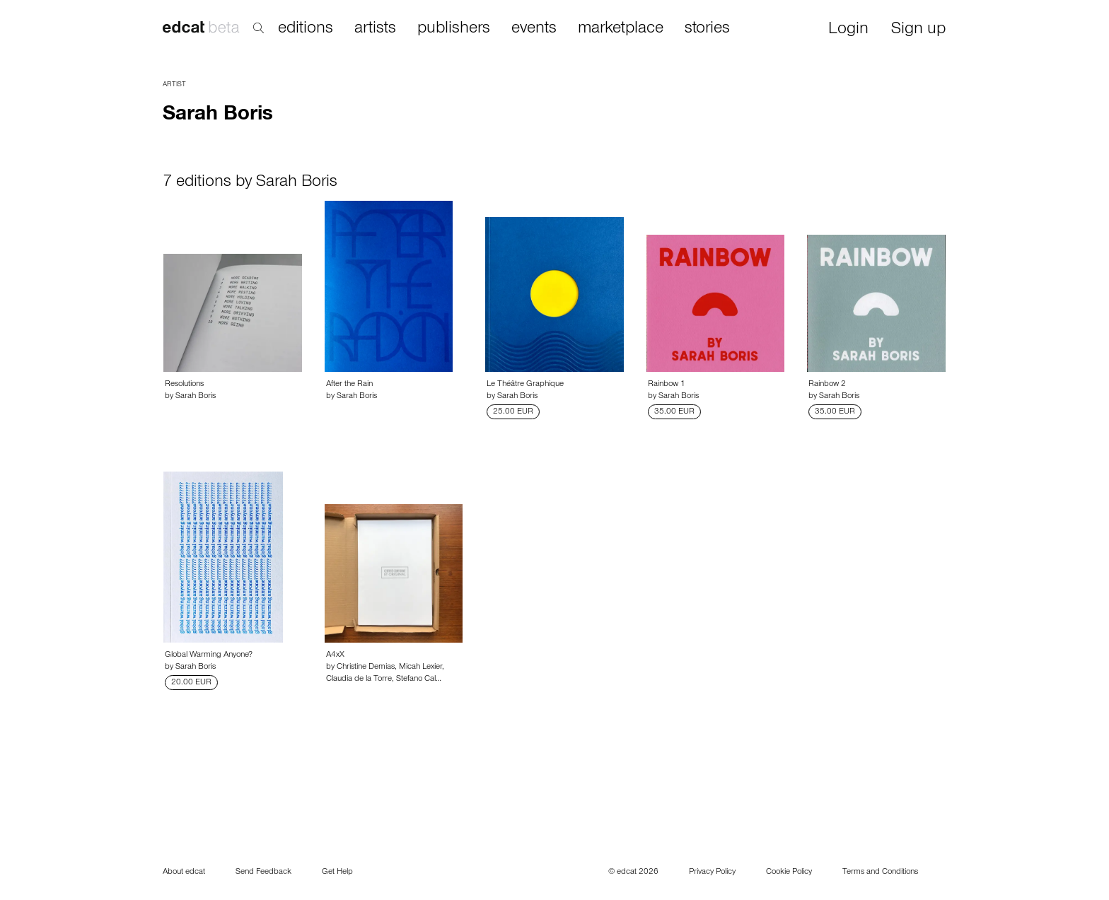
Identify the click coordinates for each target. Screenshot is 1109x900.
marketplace (620, 29)
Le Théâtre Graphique (525, 384)
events (534, 29)
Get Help (337, 872)
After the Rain (349, 384)
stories (707, 29)
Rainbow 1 (666, 384)
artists (375, 29)
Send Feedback (263, 872)
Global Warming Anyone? (208, 655)
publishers (453, 29)
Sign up (918, 30)
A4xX (335, 655)
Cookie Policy (789, 872)
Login (848, 30)
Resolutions (184, 384)
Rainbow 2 (827, 384)
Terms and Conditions (880, 872)
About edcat (184, 872)
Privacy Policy (712, 872)
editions (305, 29)
